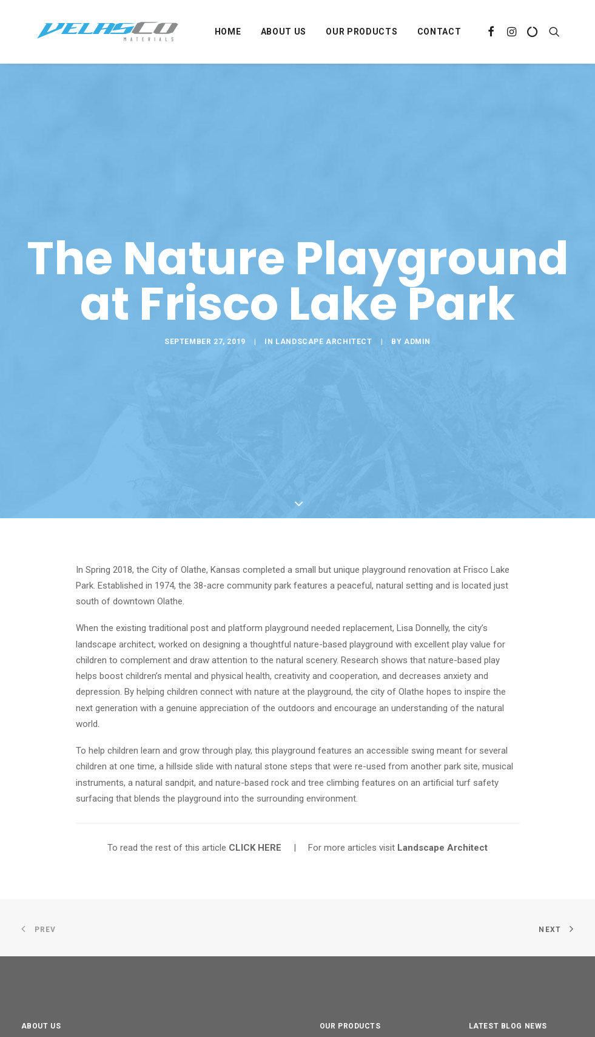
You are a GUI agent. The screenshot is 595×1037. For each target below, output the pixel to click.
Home (228, 31)
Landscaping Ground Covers (363, 1016)
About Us (284, 31)
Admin (417, 309)
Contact (439, 31)
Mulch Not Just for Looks (520, 1019)
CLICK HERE (255, 784)
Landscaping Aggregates (375, 991)
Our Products (361, 31)
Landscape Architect (323, 309)
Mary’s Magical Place (510, 990)
